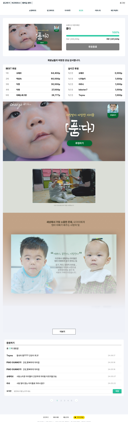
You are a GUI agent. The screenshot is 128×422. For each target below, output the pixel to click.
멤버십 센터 (26, 3)
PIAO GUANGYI (14, 362)
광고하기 (6, 3)
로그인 (122, 3)
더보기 (64, 331)
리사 (8, 383)
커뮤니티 (98, 11)
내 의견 (9, 391)
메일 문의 (66, 417)
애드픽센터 (114, 11)
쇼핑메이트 (32, 11)
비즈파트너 (16, 3)
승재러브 (10, 376)
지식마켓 (67, 11)
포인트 (81, 11)
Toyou (10, 355)
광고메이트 (50, 11)
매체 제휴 (56, 417)
